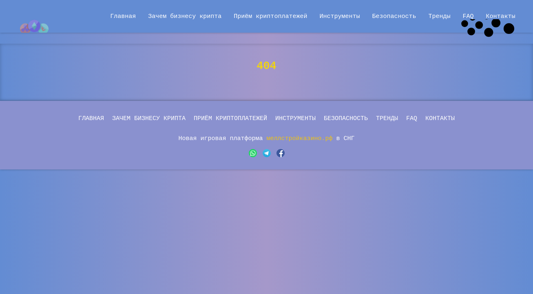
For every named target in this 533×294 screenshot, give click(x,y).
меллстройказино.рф (301, 138)
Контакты (500, 16)
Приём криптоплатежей (270, 16)
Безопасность (394, 16)
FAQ (467, 16)
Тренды (439, 16)
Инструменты (339, 16)
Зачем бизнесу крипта (184, 16)
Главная (123, 16)
